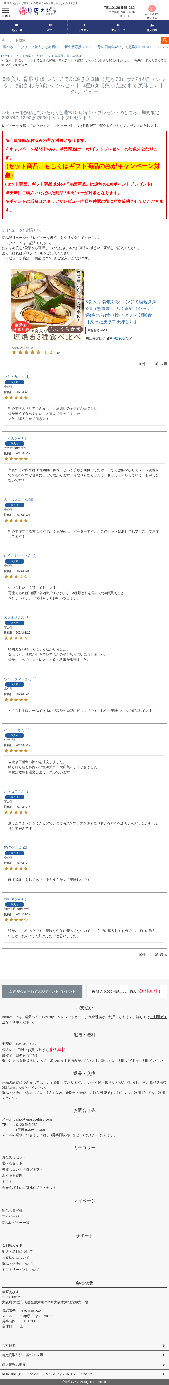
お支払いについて (15, 1257)
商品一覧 (17, 28)
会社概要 (84, 1282)
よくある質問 (12, 1175)
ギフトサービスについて (21, 1270)
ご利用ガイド (125, 1061)
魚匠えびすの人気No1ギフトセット (29, 1188)
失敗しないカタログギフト (22, 1169)
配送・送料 (84, 1034)
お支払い (84, 1007)
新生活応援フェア (85, 47)
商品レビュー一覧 (15, 1223)
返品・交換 (84, 1073)
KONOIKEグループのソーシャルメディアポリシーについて (47, 1374)
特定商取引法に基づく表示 (22, 1355)
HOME (5, 56)
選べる (15, 47)
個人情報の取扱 (14, 1364)
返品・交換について (17, 1264)
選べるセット (12, 1163)
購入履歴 (152, 28)
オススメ (83, 28)
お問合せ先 (84, 1110)
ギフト (51, 28)
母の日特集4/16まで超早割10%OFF (132, 47)
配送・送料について (17, 1251)
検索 (165, 40)
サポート (84, 1235)
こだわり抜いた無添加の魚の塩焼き (57, 56)
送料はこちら (26, 1044)
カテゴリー (84, 1147)
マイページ (118, 28)
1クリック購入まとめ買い (46, 47)
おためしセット (14, 1157)
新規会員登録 (12, 1210)
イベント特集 (22, 56)
